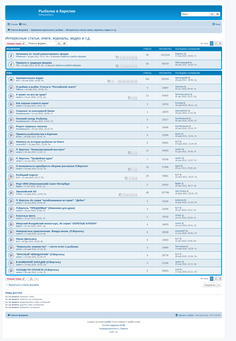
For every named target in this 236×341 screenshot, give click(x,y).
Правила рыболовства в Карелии (36, 134)
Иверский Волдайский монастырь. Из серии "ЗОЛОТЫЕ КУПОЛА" (56, 223)
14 (124, 81)
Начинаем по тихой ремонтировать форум (42, 54)
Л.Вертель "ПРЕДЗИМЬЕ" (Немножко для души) (45, 208)
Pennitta (179, 103)
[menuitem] (22, 24)
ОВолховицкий (182, 62)
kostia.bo (179, 200)
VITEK (19, 194)
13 (119, 81)
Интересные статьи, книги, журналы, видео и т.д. (48, 38)
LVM (177, 269)
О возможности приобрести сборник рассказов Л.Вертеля (52, 166)
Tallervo (19, 89)
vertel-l (19, 97)
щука (177, 166)
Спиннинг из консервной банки (35, 111)
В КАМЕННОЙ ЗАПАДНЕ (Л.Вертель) (38, 262)
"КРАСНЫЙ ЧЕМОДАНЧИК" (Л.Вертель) (40, 254)
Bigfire (19, 186)
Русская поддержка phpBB (113, 325)
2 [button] (216, 43)
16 (131, 81)
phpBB (107, 322)
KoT (18, 80)
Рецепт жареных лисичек (31, 126)
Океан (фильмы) (26, 238)
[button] (220, 43)
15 (128, 81)
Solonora (179, 86)
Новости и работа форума (73, 56)
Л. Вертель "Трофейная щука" (34, 158)
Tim (17, 65)
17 (136, 81)
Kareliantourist (22, 113)
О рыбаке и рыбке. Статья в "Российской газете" (46, 86)
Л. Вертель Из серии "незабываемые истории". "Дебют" (50, 200)
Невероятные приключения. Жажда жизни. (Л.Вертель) (50, 231)
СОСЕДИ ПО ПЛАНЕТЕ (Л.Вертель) (37, 269)
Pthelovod (20, 56)
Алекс (19, 136)
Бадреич (179, 54)
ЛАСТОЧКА (180, 191)
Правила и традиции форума (34, 62)
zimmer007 (21, 144)
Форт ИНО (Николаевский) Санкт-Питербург (43, 183)
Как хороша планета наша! (32, 103)
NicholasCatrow (182, 94)
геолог (178, 223)
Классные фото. (26, 215)
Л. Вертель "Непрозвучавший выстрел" (40, 149)
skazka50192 (181, 111)
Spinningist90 (181, 78)
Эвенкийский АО (26, 191)
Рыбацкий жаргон (27, 175)
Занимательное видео (29, 78)
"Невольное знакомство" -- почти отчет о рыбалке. (47, 246)
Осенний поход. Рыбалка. (32, 118)
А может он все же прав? (31, 94)
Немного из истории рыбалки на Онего (40, 141)
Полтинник (180, 246)
